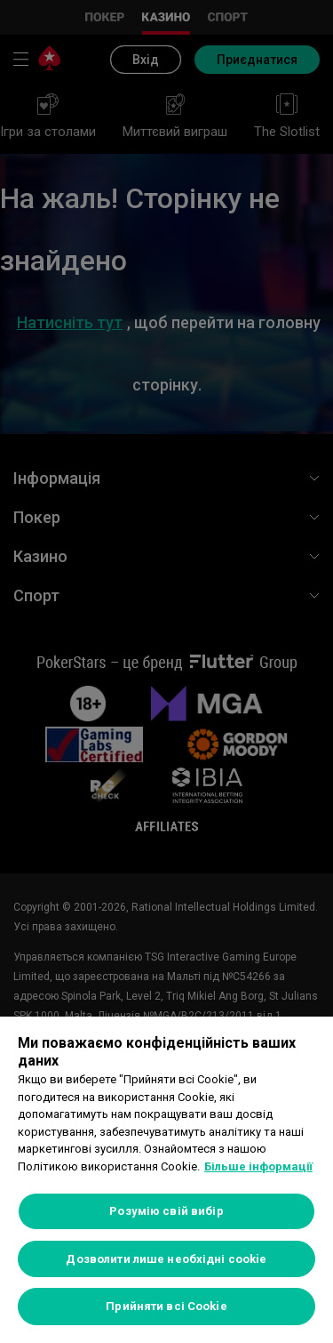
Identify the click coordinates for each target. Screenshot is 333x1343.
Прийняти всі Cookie (166, 1306)
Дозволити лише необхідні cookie (166, 1259)
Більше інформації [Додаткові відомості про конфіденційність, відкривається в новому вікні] (258, 1166)
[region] (166, 1180)
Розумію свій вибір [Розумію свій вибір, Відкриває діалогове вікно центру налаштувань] (166, 1211)
